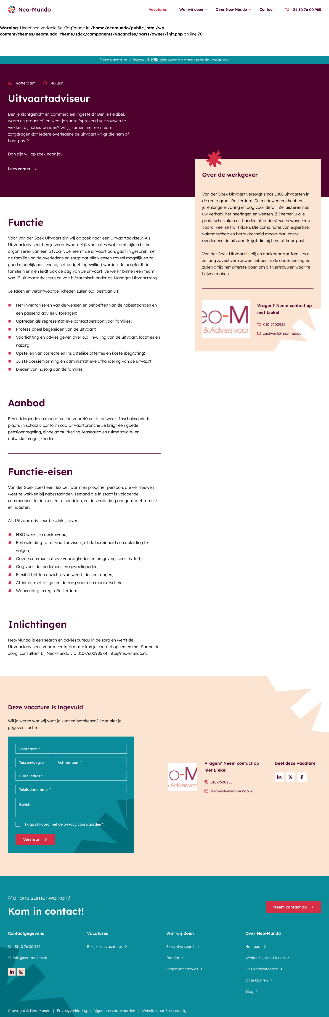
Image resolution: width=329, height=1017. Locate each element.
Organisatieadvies (182, 969)
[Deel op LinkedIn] (279, 777)
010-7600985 (271, 324)
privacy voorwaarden (82, 824)
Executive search (180, 946)
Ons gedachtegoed (261, 969)
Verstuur (35, 839)
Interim (172, 957)
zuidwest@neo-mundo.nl (281, 333)
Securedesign (176, 1010)
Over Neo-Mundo (231, 9)
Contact (267, 9)
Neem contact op (293, 907)
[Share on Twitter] (290, 777)
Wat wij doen (191, 9)
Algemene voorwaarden (114, 1010)
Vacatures (158, 9)
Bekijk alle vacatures (105, 946)
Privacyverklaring (72, 1010)
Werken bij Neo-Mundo (265, 957)
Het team (253, 946)
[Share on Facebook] (302, 777)
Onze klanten (256, 980)
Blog (249, 991)
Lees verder (22, 168)
